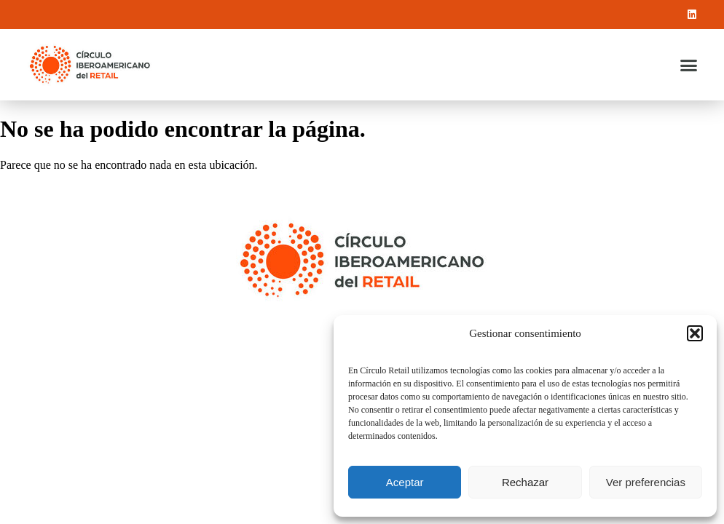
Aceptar (405, 482)
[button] (695, 333)
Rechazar (525, 482)
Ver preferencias (645, 482)
